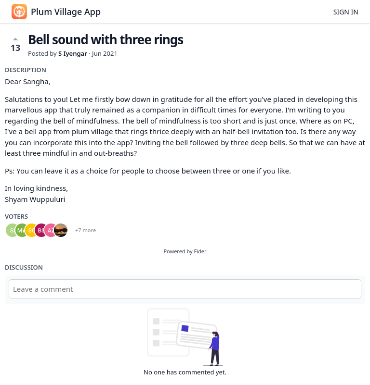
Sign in (345, 11)
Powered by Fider (184, 251)
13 (16, 44)
